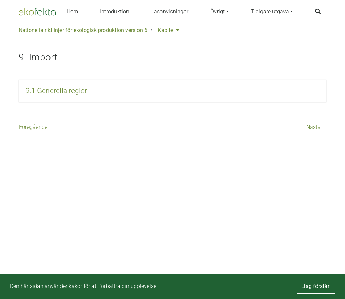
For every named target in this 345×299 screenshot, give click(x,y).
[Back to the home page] (37, 11)
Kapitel (168, 30)
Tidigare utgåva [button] (270, 11)
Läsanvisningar (169, 11)
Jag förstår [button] (315, 286)
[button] (172, 91)
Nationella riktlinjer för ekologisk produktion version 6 (83, 30)
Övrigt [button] (217, 11)
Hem (72, 11)
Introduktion (114, 11)
